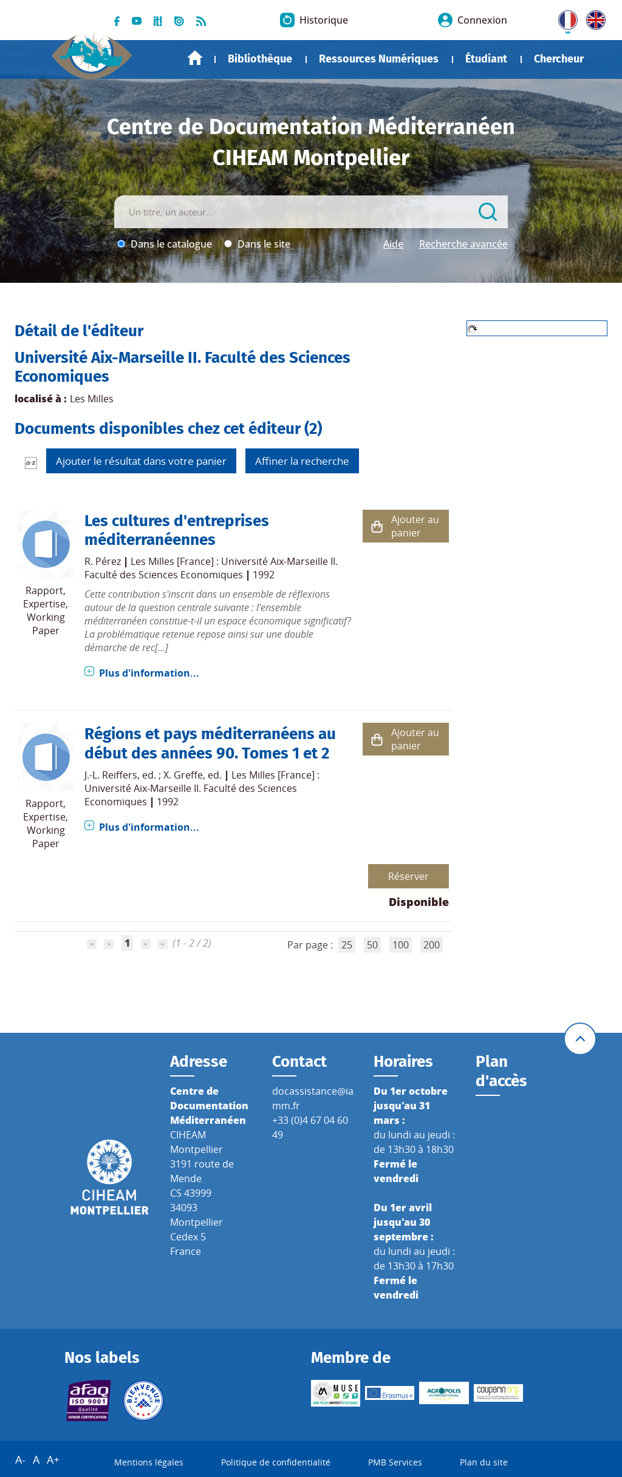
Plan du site (484, 1462)
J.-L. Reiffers (110, 775)
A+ (53, 1459)
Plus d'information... (149, 673)
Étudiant (486, 59)
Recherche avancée (463, 244)
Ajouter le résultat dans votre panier (141, 461)
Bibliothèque (260, 59)
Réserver (408, 876)
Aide (393, 244)
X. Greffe (183, 775)
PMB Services (395, 1462)
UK (593, 17)
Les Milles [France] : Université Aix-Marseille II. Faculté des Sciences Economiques (211, 568)
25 (346, 944)
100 (400, 944)
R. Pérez (102, 561)
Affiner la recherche (302, 461)
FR (563, 17)
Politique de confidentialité (275, 1462)
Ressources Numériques (379, 59)
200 (431, 944)
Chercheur (559, 59)
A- (20, 1459)
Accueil (195, 58)
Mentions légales (148, 1462)
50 (372, 944)
